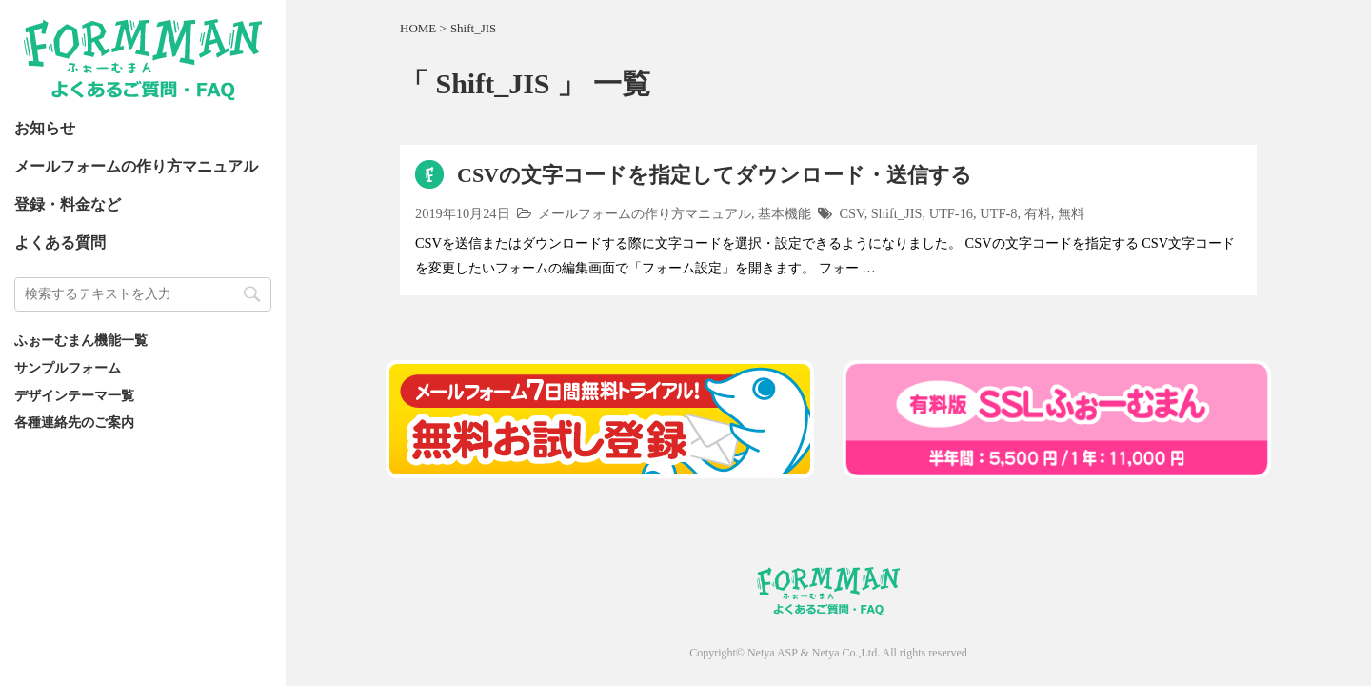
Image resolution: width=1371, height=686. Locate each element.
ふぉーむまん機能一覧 (81, 340)
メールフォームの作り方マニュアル (136, 166)
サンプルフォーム (67, 367)
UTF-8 (998, 213)
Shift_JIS (897, 213)
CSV (852, 213)
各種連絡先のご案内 (74, 422)
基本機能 (784, 213)
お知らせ (44, 128)
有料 (1037, 213)
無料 (1071, 213)
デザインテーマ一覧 (74, 395)
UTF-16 (951, 213)
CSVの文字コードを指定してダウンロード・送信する (714, 175)
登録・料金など (67, 204)
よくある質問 (60, 242)
